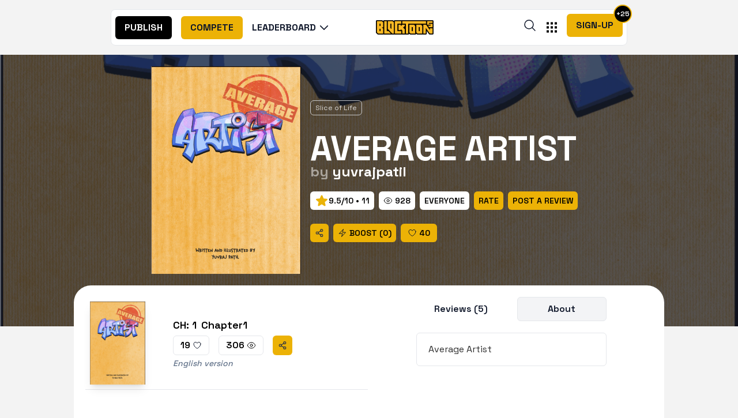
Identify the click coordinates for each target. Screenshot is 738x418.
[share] (319, 233)
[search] (530, 25)
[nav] (143, 27)
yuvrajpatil (369, 171)
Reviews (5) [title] (461, 309)
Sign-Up (594, 25)
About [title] (561, 309)
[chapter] (226, 343)
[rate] (444, 200)
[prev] (342, 200)
